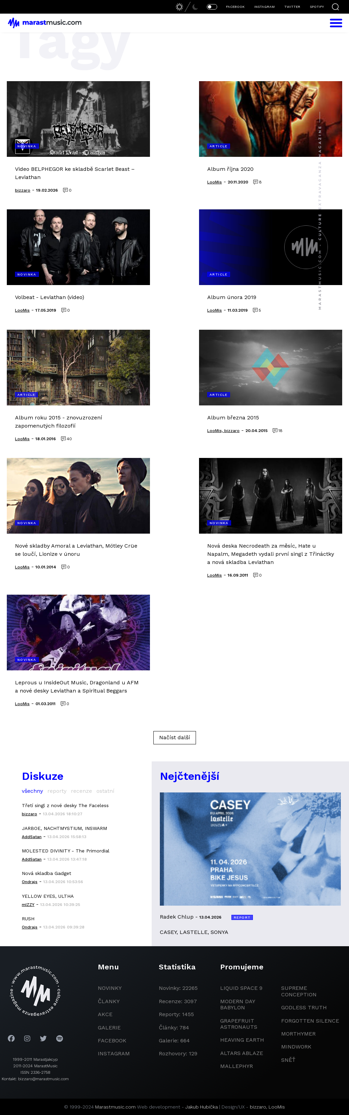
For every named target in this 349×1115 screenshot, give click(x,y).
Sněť (288, 1060)
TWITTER (292, 7)
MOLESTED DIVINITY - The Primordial (65, 850)
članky (109, 1001)
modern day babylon (237, 1004)
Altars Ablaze (241, 1053)
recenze (81, 791)
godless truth (304, 1007)
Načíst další (174, 737)
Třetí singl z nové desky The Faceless (65, 805)
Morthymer (298, 1033)
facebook (112, 1040)
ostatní (105, 791)
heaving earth (242, 1040)
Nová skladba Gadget (46, 873)
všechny (32, 791)
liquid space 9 (241, 988)
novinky (110, 988)
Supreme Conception (299, 991)
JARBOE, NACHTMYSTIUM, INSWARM (64, 828)
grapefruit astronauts (238, 1023)
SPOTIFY (317, 7)
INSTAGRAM (264, 7)
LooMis (277, 1107)
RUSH (28, 918)
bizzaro (258, 1107)
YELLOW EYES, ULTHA (48, 896)
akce (105, 1014)
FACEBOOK (235, 7)
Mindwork (296, 1046)
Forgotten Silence (310, 1020)
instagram (114, 1053)
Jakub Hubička (201, 1107)
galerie (109, 1027)
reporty (56, 791)
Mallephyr (236, 1066)
